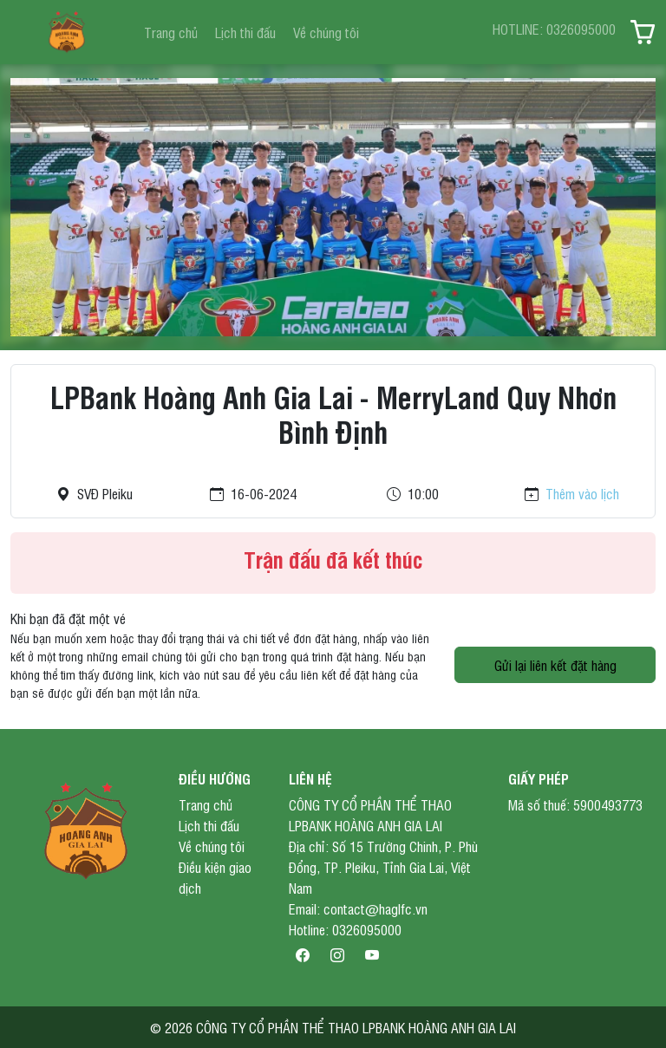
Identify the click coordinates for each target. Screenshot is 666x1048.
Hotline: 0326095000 (345, 929)
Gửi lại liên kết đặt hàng (555, 664)
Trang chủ (171, 32)
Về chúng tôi (326, 32)
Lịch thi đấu (245, 32)
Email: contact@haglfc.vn (358, 908)
